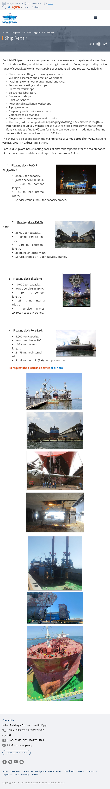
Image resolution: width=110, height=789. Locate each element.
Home (5, 32)
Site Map (25, 774)
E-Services (15, 771)
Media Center (54, 771)
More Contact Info (16, 752)
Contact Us (92, 771)
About (5, 771)
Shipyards (15, 32)
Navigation (40, 771)
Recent (35, 774)
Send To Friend (92, 44)
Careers (80, 771)
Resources (28, 771)
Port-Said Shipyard (32, 32)
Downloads (69, 771)
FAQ (16, 774)
